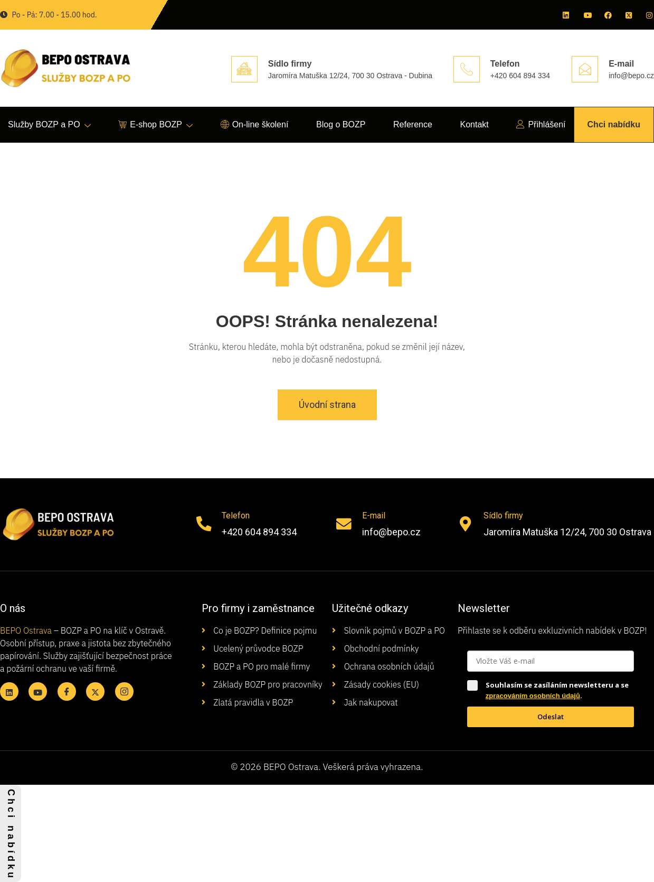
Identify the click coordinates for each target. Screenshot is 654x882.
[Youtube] (586, 15)
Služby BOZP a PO (49, 125)
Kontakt (474, 124)
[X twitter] (628, 15)
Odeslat (550, 716)
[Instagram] (648, 15)
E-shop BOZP (155, 125)
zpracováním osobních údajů (533, 696)
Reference (412, 124)
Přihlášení (540, 125)
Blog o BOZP (340, 124)
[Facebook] (607, 15)
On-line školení (255, 125)
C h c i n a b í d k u (11, 833)
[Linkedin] (565, 15)
